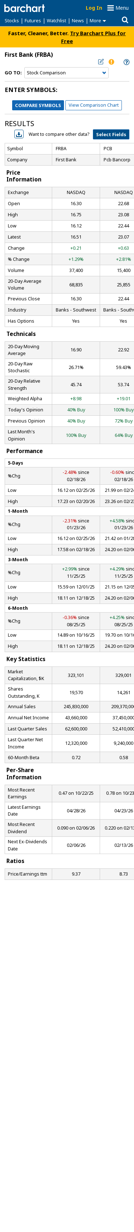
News (78, 20)
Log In (94, 7)
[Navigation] (66, 73)
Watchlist (56, 20)
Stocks (12, 20)
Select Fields (111, 134)
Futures (33, 20)
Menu (122, 7)
